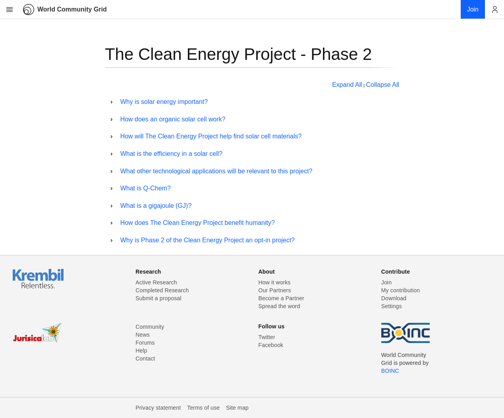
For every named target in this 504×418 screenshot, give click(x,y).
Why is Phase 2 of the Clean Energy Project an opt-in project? (207, 240)
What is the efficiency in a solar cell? (171, 153)
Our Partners (275, 290)
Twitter (267, 337)
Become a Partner (281, 298)
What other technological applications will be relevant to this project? (216, 171)
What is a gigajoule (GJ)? (156, 205)
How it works (275, 282)
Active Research (156, 282)
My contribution (400, 290)
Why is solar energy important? (164, 101)
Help (141, 350)
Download (394, 298)
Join (386, 282)
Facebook (271, 345)
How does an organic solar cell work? (173, 119)
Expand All (347, 84)
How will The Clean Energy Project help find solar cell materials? (211, 136)
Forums (144, 342)
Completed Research (162, 290)
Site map (237, 408)
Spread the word (279, 306)
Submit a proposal (158, 298)
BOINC (390, 371)
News (142, 335)
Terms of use (203, 408)
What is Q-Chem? (145, 188)
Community (149, 327)
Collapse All (382, 84)
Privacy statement (158, 408)
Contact (145, 358)
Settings (391, 306)
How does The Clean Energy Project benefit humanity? (197, 222)
